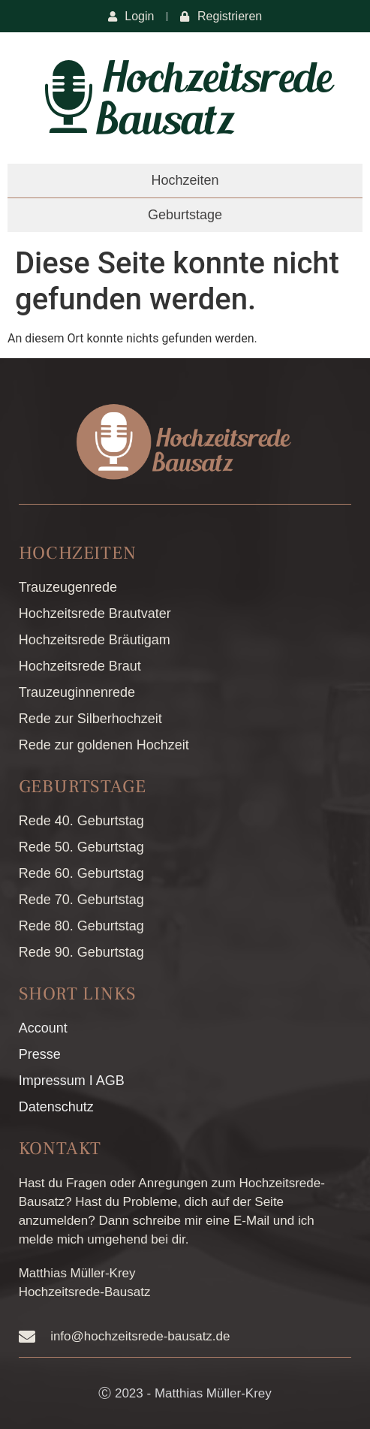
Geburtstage (185, 214)
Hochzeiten (184, 180)
